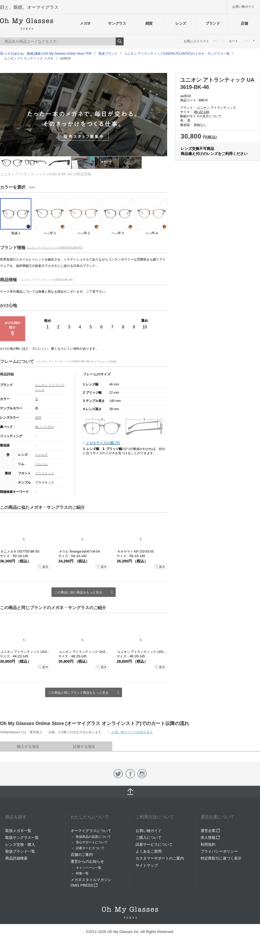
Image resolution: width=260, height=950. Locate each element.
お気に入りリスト (201, 41)
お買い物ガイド (243, 6)
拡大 (45, 566)
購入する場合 (28, 746)
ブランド (212, 23)
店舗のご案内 (82, 854)
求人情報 (210, 837)
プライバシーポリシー (219, 851)
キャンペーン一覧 (88, 868)
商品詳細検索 (16, 858)
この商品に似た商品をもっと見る (78, 592)
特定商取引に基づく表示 (221, 858)
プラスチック (44, 473)
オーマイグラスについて (91, 830)
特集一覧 (82, 873)
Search (120, 41)
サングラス (117, 23)
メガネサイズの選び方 (103, 443)
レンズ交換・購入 (20, 844)
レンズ (180, 23)
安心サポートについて (92, 842)
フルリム (41, 464)
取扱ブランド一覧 (20, 851)
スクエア (41, 455)
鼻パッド (7, 427)
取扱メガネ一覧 (18, 830)
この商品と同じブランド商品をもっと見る (78, 693)
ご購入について (149, 837)
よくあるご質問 (149, 851)
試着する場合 (84, 746)
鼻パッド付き (44, 427)
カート (241, 41)
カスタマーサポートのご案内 (160, 858)
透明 (38, 417)
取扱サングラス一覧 (22, 837)
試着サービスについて (154, 844)
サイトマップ (147, 865)
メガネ (85, 23)
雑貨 (149, 23)
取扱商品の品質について (93, 837)
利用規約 (208, 844)
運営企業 (210, 830)
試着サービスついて (90, 848)
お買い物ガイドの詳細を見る (132, 732)
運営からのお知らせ (87, 861)
